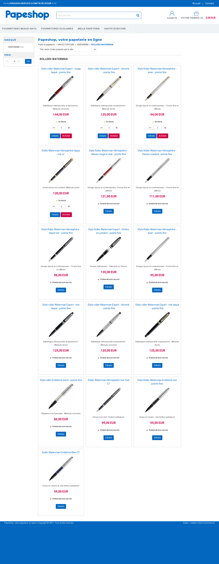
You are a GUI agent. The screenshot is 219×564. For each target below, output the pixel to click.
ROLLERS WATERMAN (102, 44)
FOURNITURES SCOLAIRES (57, 28)
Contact (209, 3)
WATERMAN (82, 44)
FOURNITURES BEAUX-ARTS (19, 28)
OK (28, 61)
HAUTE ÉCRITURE (115, 28)
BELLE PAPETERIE (89, 28)
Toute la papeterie (46, 44)
